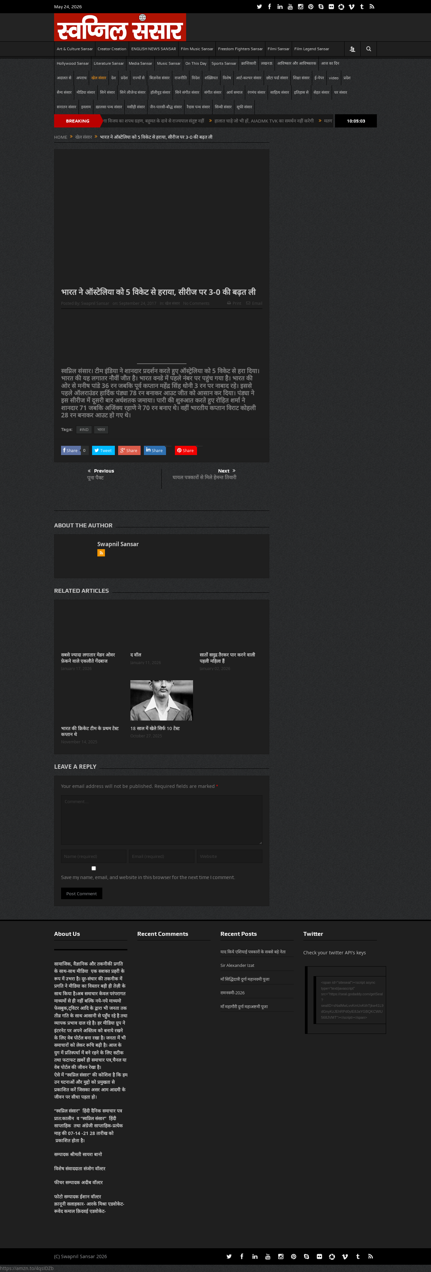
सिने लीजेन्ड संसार (133, 92)
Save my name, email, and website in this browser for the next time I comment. (148, 877)
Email (254, 303)
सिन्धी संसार (223, 107)
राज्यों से (139, 78)
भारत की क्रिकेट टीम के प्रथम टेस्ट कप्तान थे (89, 731)
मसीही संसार (136, 107)
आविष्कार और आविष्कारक (296, 63)
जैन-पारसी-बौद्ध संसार (166, 107)
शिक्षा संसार (301, 78)
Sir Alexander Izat (237, 965)
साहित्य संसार (279, 92)
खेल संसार (98, 78)
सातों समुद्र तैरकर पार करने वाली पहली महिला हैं (227, 658)
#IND (84, 429)
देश (113, 78)
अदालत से (64, 78)
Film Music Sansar (197, 49)
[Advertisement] (161, 339)
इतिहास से (301, 92)
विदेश (196, 78)
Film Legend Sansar (311, 49)
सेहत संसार (321, 92)
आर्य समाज (234, 92)
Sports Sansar (224, 63)
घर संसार (340, 92)
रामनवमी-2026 (232, 993)
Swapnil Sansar (95, 303)
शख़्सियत (211, 78)
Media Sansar (140, 63)
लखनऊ (266, 63)
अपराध (81, 78)
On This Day (196, 63)
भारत (101, 429)
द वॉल (135, 655)
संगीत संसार (212, 92)
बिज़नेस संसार (159, 78)
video (334, 78)
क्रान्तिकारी (248, 63)
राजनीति (181, 78)
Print (234, 303)
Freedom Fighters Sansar (240, 49)
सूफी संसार (244, 107)
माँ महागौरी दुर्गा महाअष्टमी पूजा (244, 1006)
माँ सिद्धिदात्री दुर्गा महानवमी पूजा (244, 979)
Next (227, 471)
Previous (101, 471)
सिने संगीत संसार (187, 92)
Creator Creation (112, 49)
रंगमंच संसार (256, 92)
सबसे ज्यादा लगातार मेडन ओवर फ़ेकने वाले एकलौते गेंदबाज (88, 658)
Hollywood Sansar (73, 63)
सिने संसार (107, 92)
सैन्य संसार (64, 92)
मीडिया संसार (86, 92)
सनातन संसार (66, 107)
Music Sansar (169, 63)
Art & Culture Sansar (75, 49)
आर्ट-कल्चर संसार (248, 78)
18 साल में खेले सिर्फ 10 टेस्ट (155, 728)
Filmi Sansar (278, 49)
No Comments (196, 303)
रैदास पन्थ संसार (198, 107)
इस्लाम (86, 107)
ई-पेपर (319, 78)
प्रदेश (124, 78)
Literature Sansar (109, 63)
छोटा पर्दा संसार (277, 78)
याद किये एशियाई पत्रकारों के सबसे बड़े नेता (252, 952)
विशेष (227, 78)
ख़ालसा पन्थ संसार (109, 107)
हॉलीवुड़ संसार (160, 92)
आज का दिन (330, 63)
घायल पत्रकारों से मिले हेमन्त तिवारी (204, 477)
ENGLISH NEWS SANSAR (153, 49)
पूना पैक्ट (95, 477)
